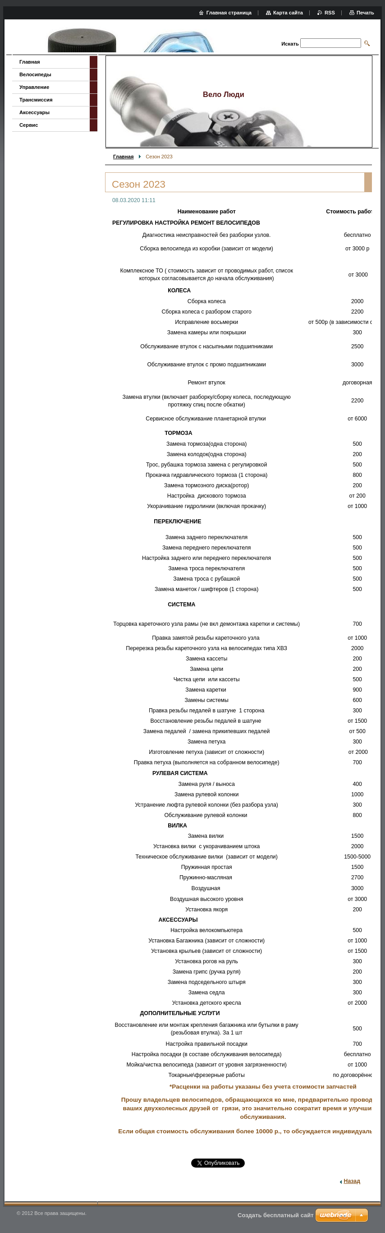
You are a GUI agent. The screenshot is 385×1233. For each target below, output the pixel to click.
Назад (352, 1181)
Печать (365, 12)
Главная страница (229, 12)
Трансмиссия (35, 99)
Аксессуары (34, 112)
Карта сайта (288, 12)
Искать (289, 43)
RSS (330, 12)
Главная (123, 156)
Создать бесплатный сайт (276, 1215)
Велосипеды (35, 74)
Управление (34, 87)
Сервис (28, 125)
